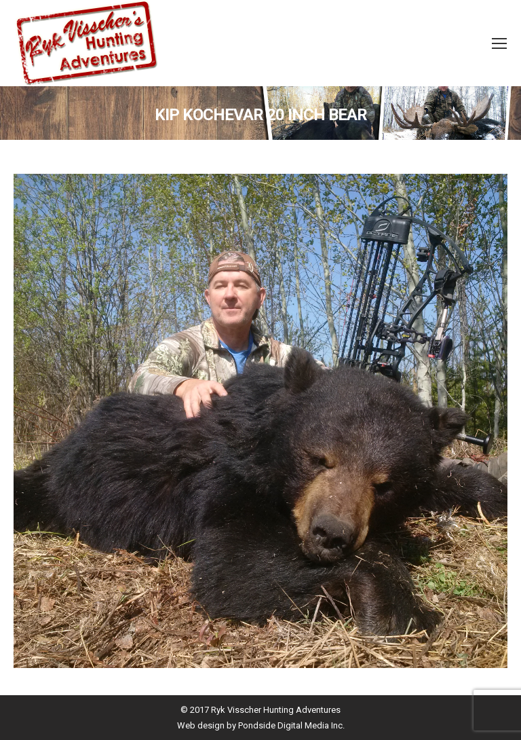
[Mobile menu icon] (499, 43)
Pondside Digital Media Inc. (291, 725)
